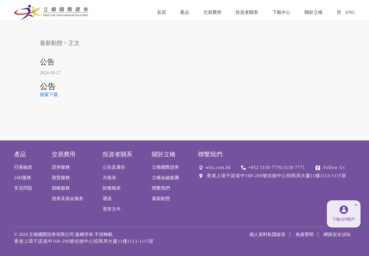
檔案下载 (49, 94)
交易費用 (212, 12)
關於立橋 (314, 12)
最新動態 (51, 43)
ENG (350, 12)
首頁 (161, 12)
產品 (184, 12)
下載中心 (281, 12)
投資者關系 (247, 12)
